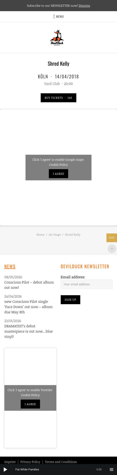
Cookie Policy (58, 164)
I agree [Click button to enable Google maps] (58, 173)
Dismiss (84, 6)
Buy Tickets (58, 97)
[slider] (60, 469)
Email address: (73, 277)
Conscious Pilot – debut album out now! (29, 285)
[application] (58, 469)
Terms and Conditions (61, 462)
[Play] (5, 469)
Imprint (10, 462)
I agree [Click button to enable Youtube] (30, 404)
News (10, 266)
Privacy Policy (30, 462)
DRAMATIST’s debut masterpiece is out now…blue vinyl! (28, 331)
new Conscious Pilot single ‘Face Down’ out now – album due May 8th (28, 306)
